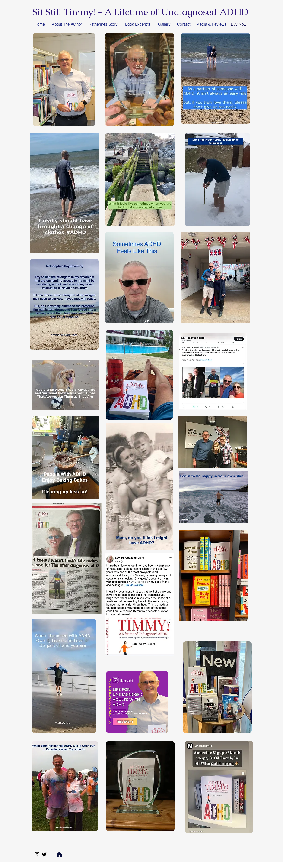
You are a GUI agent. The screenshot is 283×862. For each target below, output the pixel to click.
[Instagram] (37, 854)
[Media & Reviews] (211, 24)
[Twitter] (44, 854)
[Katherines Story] (103, 24)
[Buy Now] (238, 24)
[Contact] (184, 24)
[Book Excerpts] (138, 24)
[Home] (40, 24)
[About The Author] (67, 24)
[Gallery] (164, 24)
